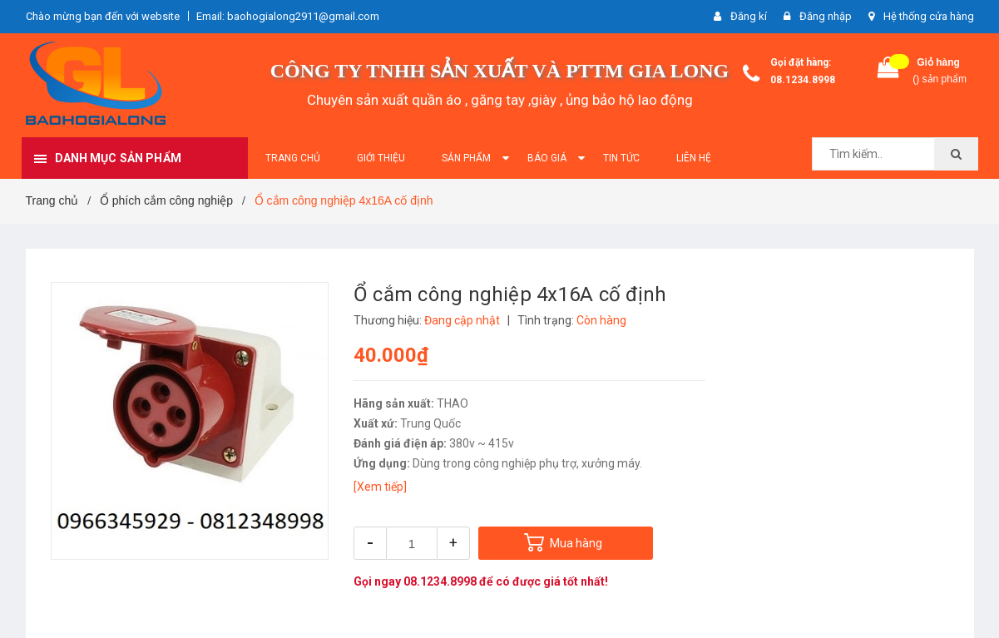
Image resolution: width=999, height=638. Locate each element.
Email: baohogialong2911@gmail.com (287, 16)
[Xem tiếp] (380, 486)
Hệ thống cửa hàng (928, 16)
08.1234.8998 (802, 80)
